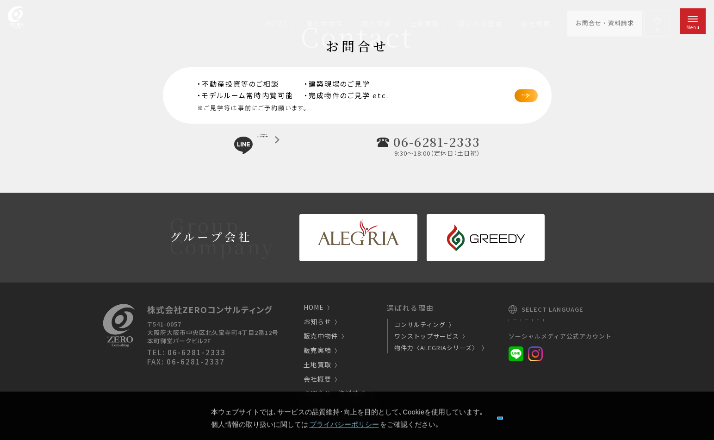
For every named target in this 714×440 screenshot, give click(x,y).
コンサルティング (423, 324)
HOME (317, 308)
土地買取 (320, 365)
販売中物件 (324, 336)
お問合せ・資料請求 (338, 394)
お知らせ (320, 322)
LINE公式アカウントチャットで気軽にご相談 (293, 144)
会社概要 (320, 379)
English (561, 323)
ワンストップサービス (430, 336)
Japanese (525, 323)
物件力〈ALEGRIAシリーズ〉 (439, 347)
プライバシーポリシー (341, 408)
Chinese (594, 323)
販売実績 (320, 351)
